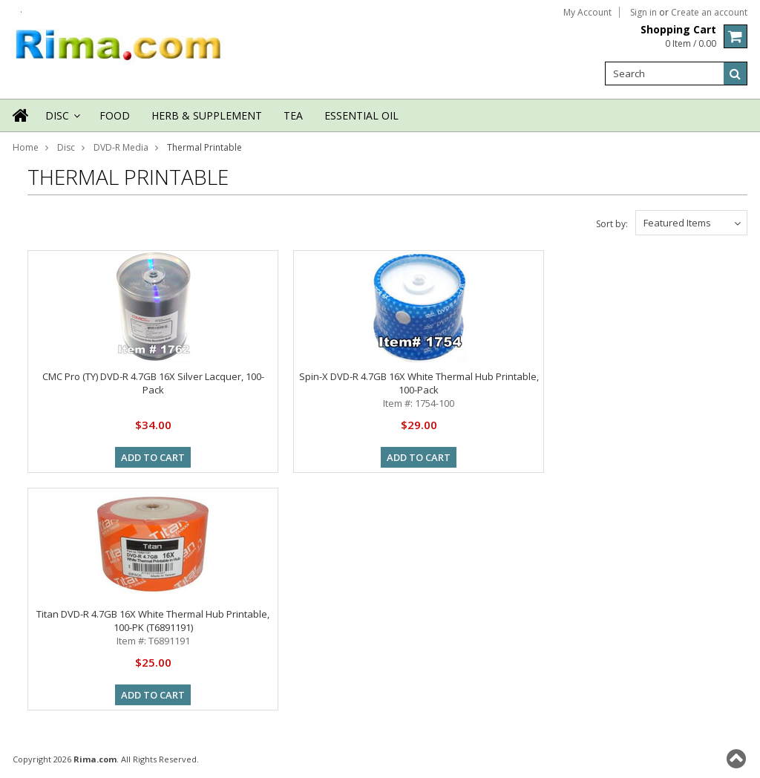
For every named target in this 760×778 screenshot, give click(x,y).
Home (26, 147)
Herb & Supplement (206, 115)
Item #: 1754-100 (418, 403)
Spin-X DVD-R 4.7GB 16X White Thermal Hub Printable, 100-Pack (419, 383)
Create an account (709, 12)
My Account (587, 12)
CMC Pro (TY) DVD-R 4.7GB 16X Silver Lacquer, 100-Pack (153, 383)
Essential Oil (361, 115)
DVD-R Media (121, 147)
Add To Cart (153, 457)
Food (114, 115)
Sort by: (612, 224)
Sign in (643, 12)
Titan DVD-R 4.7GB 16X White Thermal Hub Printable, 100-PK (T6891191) (152, 620)
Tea (293, 115)
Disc (61, 119)
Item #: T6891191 (153, 640)
